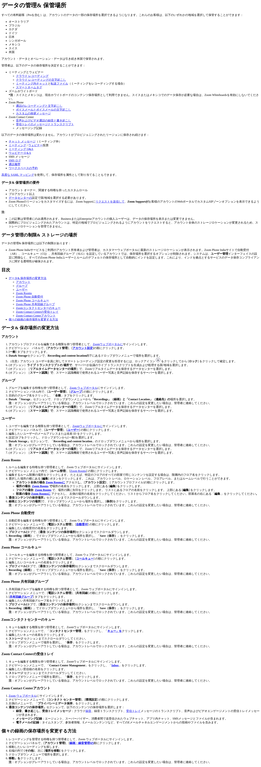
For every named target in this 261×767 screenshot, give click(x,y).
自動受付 (82, 524)
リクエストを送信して (110, 201)
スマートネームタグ (29, 87)
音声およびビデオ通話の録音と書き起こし (43, 120)
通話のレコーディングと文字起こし (39, 105)
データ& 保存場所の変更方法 (27, 278)
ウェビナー (35, 145)
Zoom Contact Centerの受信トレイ (37, 311)
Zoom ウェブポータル (84, 387)
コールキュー (85, 558)
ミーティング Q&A (21, 149)
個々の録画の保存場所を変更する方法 (33, 319)
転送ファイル (59, 83)
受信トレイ (133, 711)
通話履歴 (14, 164)
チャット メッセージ (22, 141)
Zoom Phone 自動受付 (29, 296)
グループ (22, 285)
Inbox (115, 665)
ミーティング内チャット (32, 83)
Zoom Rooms (24, 293)
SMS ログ (15, 160)
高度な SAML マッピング (17, 174)
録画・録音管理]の (82, 743)
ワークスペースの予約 (23, 168)
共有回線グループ (21, 596)
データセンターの (20, 197)
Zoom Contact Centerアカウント (36, 315)
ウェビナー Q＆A (20, 152)
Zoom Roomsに (55, 482)
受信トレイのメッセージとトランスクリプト (45, 124)
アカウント (23, 281)
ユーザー (22, 289)
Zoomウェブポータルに (108, 344)
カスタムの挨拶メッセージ (33, 113)
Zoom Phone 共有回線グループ (35, 304)
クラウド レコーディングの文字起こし (41, 79)
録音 (88, 711)
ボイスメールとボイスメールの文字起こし (43, 109)
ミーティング (17, 145)
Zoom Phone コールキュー (32, 300)
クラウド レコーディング (32, 75)
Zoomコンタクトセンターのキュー (38, 308)
